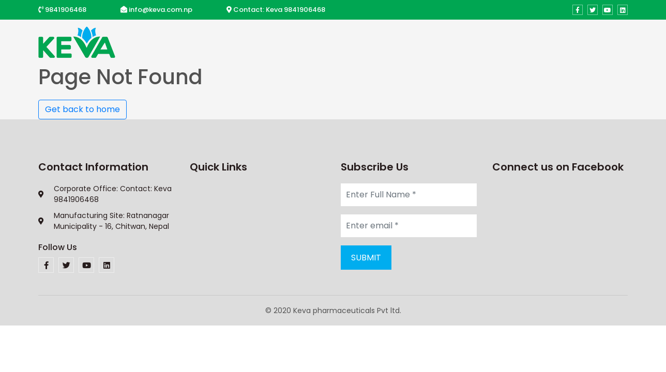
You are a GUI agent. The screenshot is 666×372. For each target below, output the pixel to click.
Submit (366, 258)
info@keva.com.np (160, 9)
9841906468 (65, 9)
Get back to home (82, 109)
